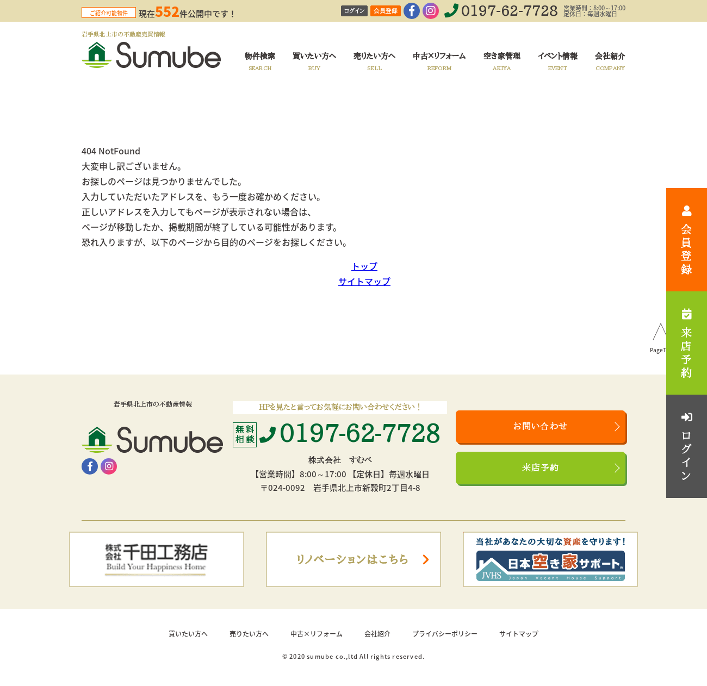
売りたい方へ (249, 634)
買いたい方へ (188, 634)
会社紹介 (377, 634)
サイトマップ (364, 281)
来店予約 (541, 468)
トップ (364, 265)
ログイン (354, 11)
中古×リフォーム (316, 634)
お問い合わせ (540, 427)
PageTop (661, 350)
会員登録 (386, 11)
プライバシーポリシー (444, 634)
